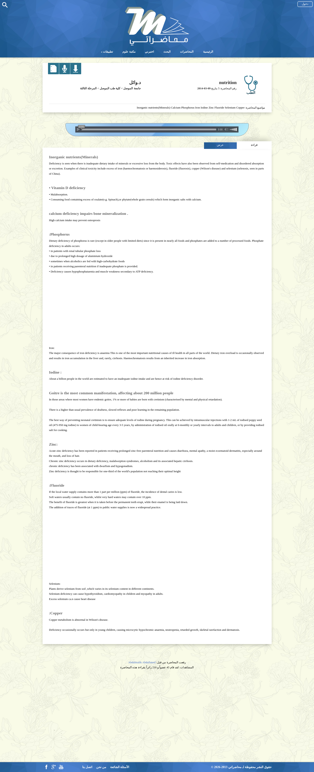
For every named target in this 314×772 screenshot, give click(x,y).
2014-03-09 (204, 88)
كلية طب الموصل (110, 88)
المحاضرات (187, 51)
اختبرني (149, 51)
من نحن (101, 767)
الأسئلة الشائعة (119, 767)
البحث (167, 51)
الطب (250, 93)
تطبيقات (108, 51)
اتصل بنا (87, 767)
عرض (220, 144)
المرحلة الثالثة (88, 88)
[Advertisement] (157, 309)
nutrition (228, 82)
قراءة (254, 144)
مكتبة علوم (128, 51)
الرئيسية (208, 51)
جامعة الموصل (132, 88)
